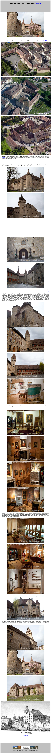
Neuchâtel (45, 40)
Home (18, 744)
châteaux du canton (23, 744)
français (38, 3)
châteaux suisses (31, 744)
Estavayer (3, 157)
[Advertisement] (25, 8)
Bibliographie (25, 735)
